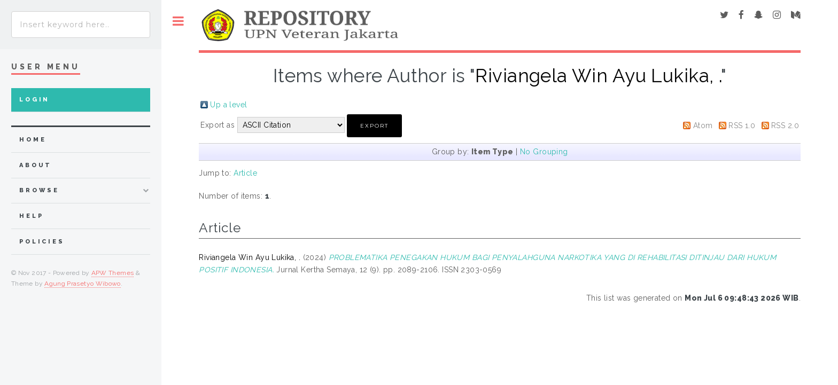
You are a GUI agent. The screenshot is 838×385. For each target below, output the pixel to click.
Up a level (228, 104)
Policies (42, 241)
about (35, 165)
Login (34, 99)
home (32, 139)
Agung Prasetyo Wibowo (82, 283)
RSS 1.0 (741, 125)
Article (245, 173)
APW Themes (112, 273)
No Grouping (544, 151)
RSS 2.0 (785, 125)
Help (31, 216)
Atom (703, 125)
